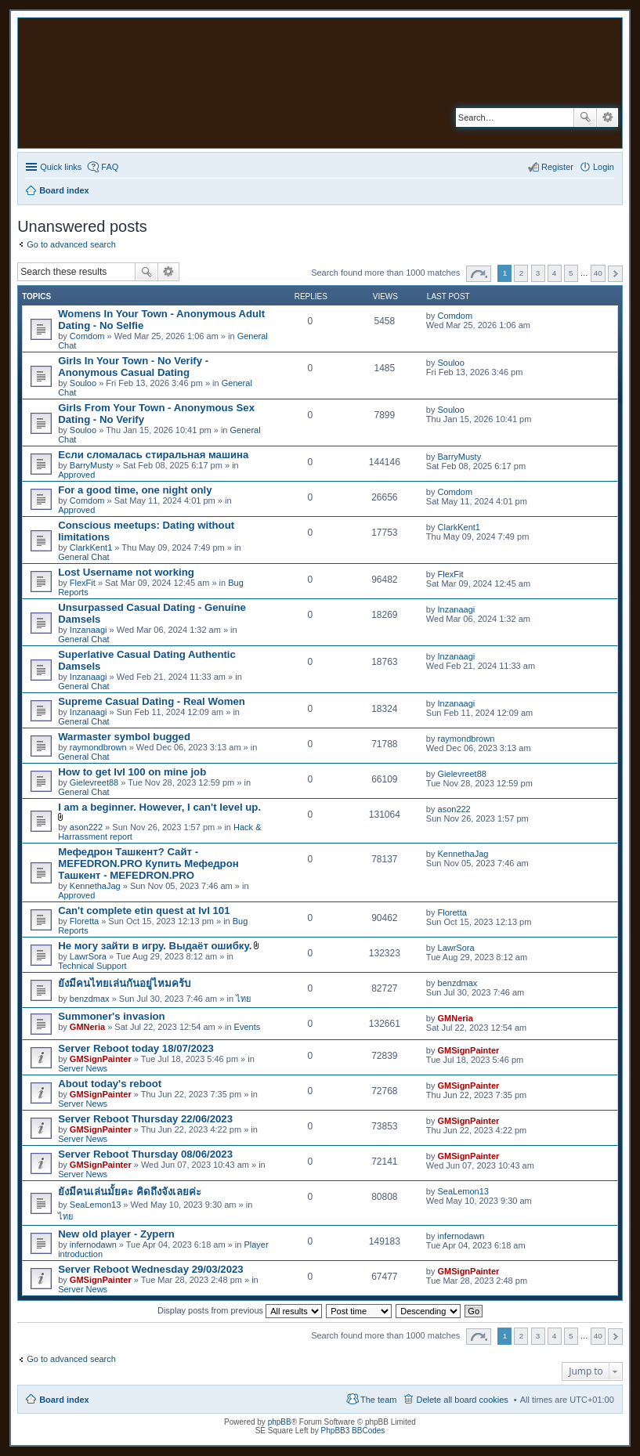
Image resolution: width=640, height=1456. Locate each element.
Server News (82, 1068)
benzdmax (90, 998)
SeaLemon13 (95, 1204)
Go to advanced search (71, 244)
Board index (64, 1399)
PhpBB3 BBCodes (353, 1430)
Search (585, 117)
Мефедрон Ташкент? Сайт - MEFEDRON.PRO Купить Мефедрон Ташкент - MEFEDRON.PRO (148, 863)
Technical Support (92, 965)
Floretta (84, 921)
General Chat (83, 557)
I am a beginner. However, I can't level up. (159, 807)
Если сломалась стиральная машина (153, 455)
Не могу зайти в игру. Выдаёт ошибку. (154, 946)
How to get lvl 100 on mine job (132, 772)
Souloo (83, 383)
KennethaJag (95, 886)
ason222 (86, 827)
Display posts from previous (239, 1310)
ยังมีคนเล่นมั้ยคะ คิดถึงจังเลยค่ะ (129, 1192)
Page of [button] (478, 274)
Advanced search (607, 117)
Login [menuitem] (603, 167)
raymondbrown (98, 747)
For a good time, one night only (135, 490)
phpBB (279, 1422)
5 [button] (571, 273)
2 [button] (521, 273)
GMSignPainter (101, 1059)
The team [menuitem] (378, 1399)
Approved (76, 474)
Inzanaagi (88, 629)
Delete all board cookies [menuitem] (462, 1399)
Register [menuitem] (557, 167)
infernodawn (93, 1244)
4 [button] (554, 273)
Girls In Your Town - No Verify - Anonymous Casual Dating (133, 366)
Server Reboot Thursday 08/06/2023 (145, 1154)
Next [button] (615, 274)
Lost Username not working (126, 572)
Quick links (60, 167)
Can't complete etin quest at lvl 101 (144, 910)
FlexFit (83, 582)
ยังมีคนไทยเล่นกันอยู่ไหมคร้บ (124, 983)
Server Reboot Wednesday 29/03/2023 (151, 1269)
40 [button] (598, 273)
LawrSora (88, 956)
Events (247, 1026)
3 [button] (538, 273)
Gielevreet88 (94, 782)
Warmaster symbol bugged (124, 736)
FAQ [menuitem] (109, 167)
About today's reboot (109, 1083)
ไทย (243, 998)
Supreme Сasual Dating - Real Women (151, 701)
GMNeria (87, 1026)
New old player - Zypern (116, 1234)
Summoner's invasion (111, 1016)
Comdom (87, 336)
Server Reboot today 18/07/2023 (136, 1048)
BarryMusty (92, 465)
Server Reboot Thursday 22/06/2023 (145, 1119)
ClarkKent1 (91, 547)
